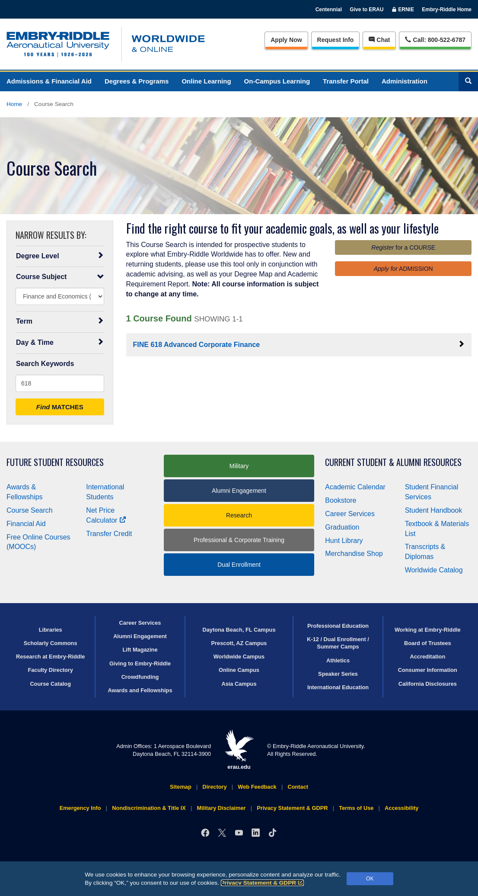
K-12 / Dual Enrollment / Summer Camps (338, 643)
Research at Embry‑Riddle (50, 656)
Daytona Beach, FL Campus (238, 629)
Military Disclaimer (221, 808)
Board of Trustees (427, 643)
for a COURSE (403, 247)
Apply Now (286, 39)
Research (239, 515)
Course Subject (60, 276)
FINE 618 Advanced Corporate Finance (299, 344)
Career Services (350, 513)
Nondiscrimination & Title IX (148, 808)
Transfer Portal (346, 81)
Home (14, 104)
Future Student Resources (55, 462)
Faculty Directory (50, 670)
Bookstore (340, 500)
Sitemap (180, 787)
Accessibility (401, 808)
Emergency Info (80, 808)
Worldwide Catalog (434, 570)
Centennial (328, 9)
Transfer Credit (109, 533)
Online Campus (239, 670)
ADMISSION (403, 268)
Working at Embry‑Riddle (428, 629)
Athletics (338, 660)
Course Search (29, 510)
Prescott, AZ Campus (239, 643)
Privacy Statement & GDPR (262, 883)
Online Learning (206, 81)
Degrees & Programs (137, 81)
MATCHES (59, 407)
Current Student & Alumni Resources (393, 462)
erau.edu (239, 750)
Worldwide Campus (239, 656)
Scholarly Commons (50, 643)
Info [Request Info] (335, 39)
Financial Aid (26, 523)
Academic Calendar (355, 487)
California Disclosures (427, 684)
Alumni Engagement (239, 490)
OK (369, 879)
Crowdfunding (140, 677)
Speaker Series (338, 674)
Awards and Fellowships (140, 690)
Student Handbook (433, 510)
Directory (214, 787)
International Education (338, 687)
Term (60, 321)
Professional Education (338, 626)
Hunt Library (344, 540)
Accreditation (427, 656)
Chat (379, 39)
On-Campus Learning (277, 81)
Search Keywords (45, 363)
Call (435, 39)
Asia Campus (238, 684)
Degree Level (60, 256)
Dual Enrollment (239, 564)
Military (239, 465)
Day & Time (60, 342)
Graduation (342, 527)
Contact (297, 787)
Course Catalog (50, 684)
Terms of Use (356, 808)
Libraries (50, 629)
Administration (404, 81)
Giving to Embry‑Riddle (140, 663)
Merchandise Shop (353, 553)
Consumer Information (427, 670)
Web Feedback (257, 787)
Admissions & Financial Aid (49, 81)
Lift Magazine (139, 649)
